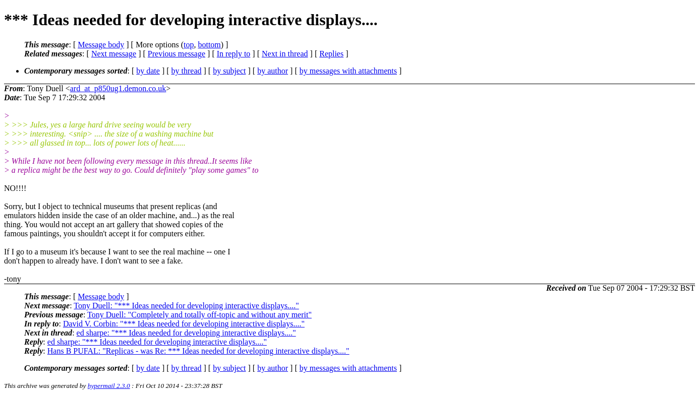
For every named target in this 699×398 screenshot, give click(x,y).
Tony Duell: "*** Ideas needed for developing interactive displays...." (186, 305)
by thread (186, 71)
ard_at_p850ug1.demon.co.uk (118, 88)
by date (148, 71)
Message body (101, 44)
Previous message (176, 53)
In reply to (234, 53)
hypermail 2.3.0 (109, 385)
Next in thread (285, 53)
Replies (331, 53)
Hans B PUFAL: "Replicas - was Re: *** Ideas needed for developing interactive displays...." (198, 351)
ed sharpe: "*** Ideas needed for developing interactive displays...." (186, 332)
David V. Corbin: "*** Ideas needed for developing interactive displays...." (184, 323)
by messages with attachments (348, 71)
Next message (113, 53)
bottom (209, 44)
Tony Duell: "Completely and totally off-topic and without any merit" (199, 314)
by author (272, 71)
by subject (229, 71)
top (189, 44)
